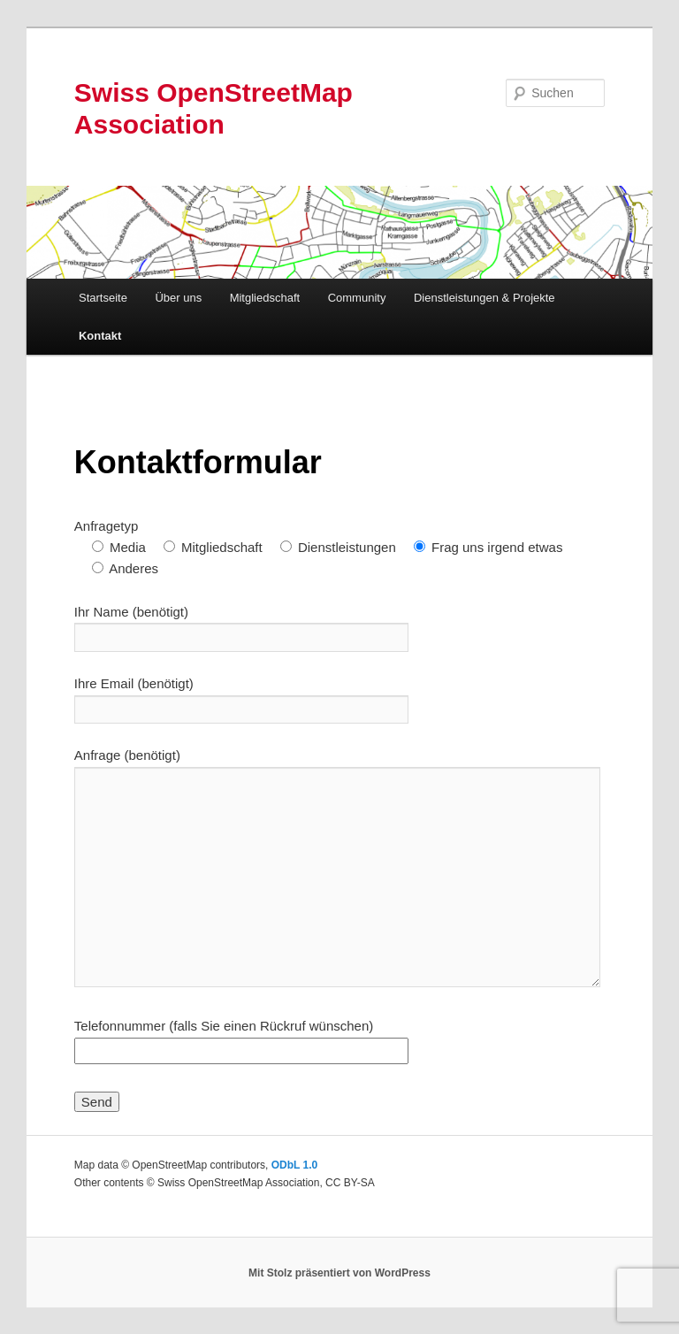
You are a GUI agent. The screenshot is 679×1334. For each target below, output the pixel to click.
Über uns (178, 297)
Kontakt (100, 335)
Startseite (103, 297)
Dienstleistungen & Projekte (484, 297)
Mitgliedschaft (265, 297)
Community (357, 297)
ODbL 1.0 (294, 1165)
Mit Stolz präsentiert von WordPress (339, 1273)
